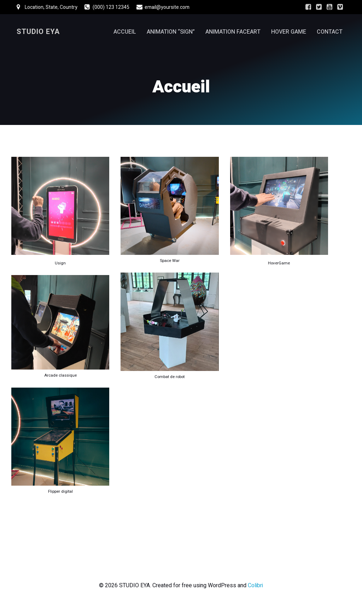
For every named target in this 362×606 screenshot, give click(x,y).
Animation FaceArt (233, 32)
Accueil (124, 32)
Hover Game (288, 32)
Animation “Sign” (171, 32)
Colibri (255, 585)
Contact (330, 32)
